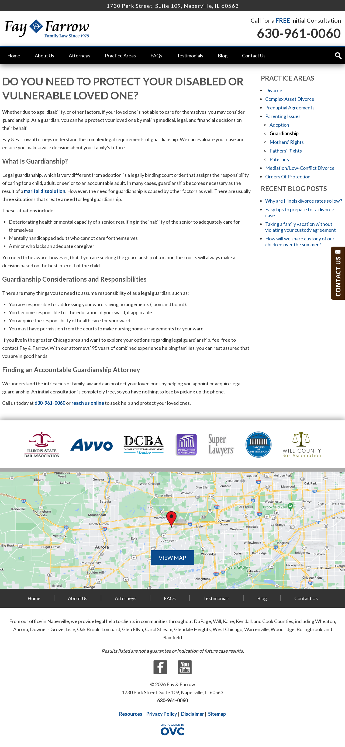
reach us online (87, 403)
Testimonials (190, 55)
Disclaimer (192, 714)
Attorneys (79, 55)
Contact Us (253, 55)
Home (13, 55)
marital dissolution (44, 191)
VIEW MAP (172, 557)
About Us (44, 55)
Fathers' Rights (286, 151)
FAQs (156, 55)
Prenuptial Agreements (290, 107)
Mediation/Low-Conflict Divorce (299, 168)
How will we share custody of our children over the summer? (299, 241)
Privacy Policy (161, 714)
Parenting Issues (283, 116)
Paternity (279, 159)
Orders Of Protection (287, 176)
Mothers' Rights (287, 142)
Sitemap (217, 714)
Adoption (279, 125)
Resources (130, 714)
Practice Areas (120, 55)
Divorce (273, 90)
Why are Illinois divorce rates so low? (303, 201)
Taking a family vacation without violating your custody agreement (300, 227)
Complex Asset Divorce (289, 99)
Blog (222, 55)
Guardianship (284, 133)
